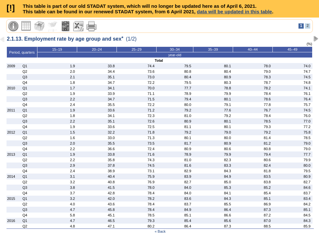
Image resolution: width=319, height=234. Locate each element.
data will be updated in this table (234, 11)
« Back (160, 231)
